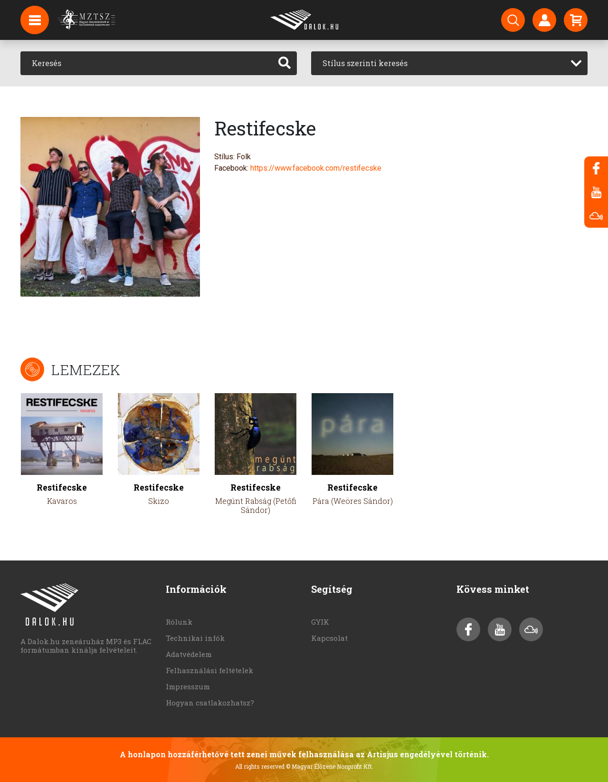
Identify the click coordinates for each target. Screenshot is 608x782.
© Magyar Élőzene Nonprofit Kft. (329, 766)
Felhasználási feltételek (209, 670)
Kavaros (62, 501)
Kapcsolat (329, 638)
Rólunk (179, 622)
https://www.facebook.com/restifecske (315, 168)
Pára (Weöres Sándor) (353, 501)
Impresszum (188, 686)
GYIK (320, 622)
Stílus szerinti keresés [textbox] (365, 63)
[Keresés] (146, 63)
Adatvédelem (189, 654)
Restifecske (62, 487)
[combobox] (449, 63)
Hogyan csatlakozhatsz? (210, 702)
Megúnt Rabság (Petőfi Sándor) (255, 505)
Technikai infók (195, 638)
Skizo (158, 501)
